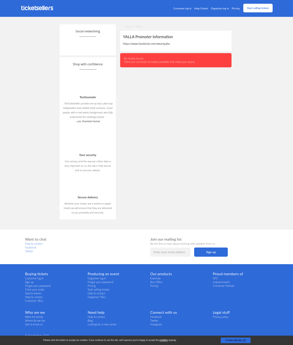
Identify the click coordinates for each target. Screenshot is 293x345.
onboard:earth (221, 282)
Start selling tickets (258, 8)
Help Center (201, 8)
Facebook (30, 247)
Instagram (156, 324)
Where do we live (35, 320)
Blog (90, 320)
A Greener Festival (223, 286)
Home (129, 26)
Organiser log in (220, 8)
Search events (33, 293)
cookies (163, 340)
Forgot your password (38, 286)
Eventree (155, 278)
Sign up (29, 282)
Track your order (34, 289)
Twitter (29, 251)
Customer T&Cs (34, 301)
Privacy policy (220, 317)
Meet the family (34, 317)
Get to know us (34, 324)
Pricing (236, 8)
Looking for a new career (102, 324)
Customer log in (182, 8)
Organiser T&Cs (97, 297)
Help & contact (33, 243)
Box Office (156, 282)
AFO (215, 278)
